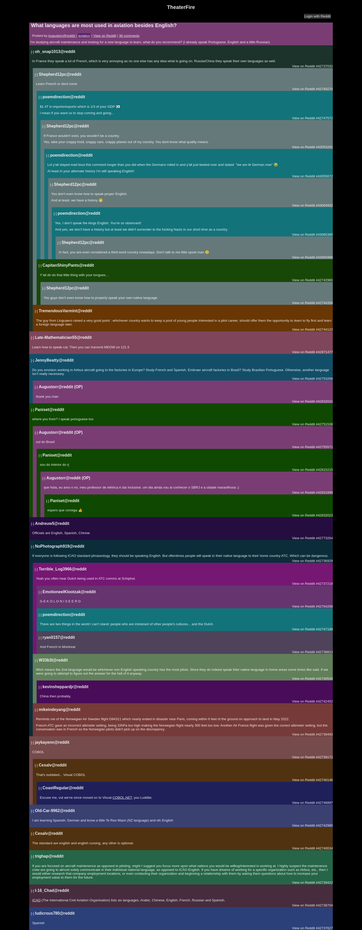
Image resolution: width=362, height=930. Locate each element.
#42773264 (324, 538)
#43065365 (324, 234)
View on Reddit (104, 36)
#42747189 (324, 629)
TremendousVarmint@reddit (65, 311)
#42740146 (324, 780)
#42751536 (324, 424)
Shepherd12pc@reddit (60, 74)
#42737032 (324, 66)
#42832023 (324, 515)
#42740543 (324, 678)
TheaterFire (181, 7)
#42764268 (324, 606)
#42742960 (324, 280)
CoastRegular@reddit (63, 788)
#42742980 (324, 825)
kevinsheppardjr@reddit (65, 687)
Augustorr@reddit (62, 36)
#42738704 (324, 905)
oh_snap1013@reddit (55, 51)
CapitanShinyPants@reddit (68, 265)
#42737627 (324, 928)
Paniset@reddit (49, 409)
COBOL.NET (122, 797)
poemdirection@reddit (64, 97)
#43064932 (324, 205)
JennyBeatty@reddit (54, 360)
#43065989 (324, 257)
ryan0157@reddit (59, 637)
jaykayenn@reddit (52, 742)
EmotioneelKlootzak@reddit (69, 592)
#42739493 (324, 734)
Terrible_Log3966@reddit (63, 569)
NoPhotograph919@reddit (59, 546)
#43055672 (324, 176)
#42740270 (324, 89)
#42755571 (324, 447)
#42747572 (324, 118)
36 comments (129, 36)
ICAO (36, 900)
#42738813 (324, 652)
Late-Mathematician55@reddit (63, 337)
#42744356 (324, 303)
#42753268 (324, 379)
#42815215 (324, 470)
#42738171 (324, 757)
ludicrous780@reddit (55, 913)
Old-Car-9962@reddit (55, 810)
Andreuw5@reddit (52, 523)
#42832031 (324, 401)
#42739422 (324, 882)
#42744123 (324, 329)
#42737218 (324, 584)
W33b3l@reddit (53, 660)
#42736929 (324, 561)
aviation (84, 36)
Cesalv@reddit (53, 765)
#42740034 (324, 848)
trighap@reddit (49, 856)
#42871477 (324, 352)
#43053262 (324, 147)
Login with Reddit (317, 16)
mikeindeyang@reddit (59, 709)
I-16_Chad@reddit (52, 890)
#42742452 (324, 701)
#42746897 (324, 803)
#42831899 (324, 492)
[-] (32, 52)
